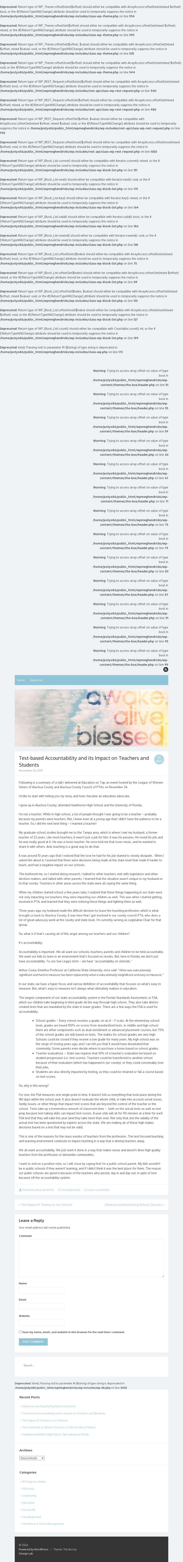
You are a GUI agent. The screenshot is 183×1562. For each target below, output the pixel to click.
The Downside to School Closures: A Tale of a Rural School (58, 1427)
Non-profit (28, 1509)
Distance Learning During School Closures (134, 1204)
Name (23, 1283)
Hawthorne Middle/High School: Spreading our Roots (55, 1434)
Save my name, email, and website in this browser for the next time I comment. (73, 1332)
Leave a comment (96, 1189)
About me (36, 680)
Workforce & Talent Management (43, 1523)
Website (24, 1315)
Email (22, 1299)
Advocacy (28, 1488)
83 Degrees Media (34, 1481)
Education (28, 1502)
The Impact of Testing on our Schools (45, 1204)
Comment (25, 1235)
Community (29, 1495)
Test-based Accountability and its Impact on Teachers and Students (63, 1413)
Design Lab (26, 1553)
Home (21, 680)
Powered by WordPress (33, 1549)
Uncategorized (71, 1189)
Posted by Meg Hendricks (37, 1189)
